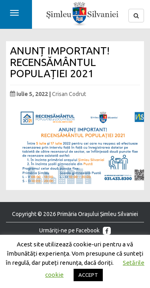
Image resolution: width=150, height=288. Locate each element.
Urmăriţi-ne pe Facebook (75, 231)
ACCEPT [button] (88, 275)
